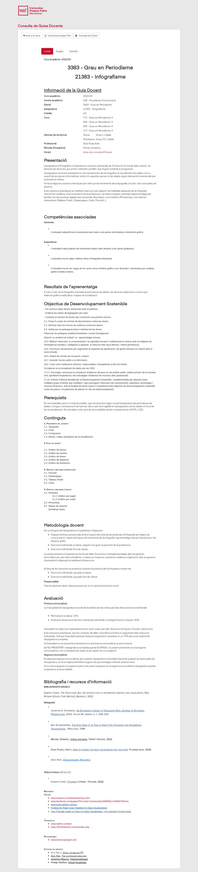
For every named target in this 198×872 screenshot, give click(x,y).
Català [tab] (47, 51)
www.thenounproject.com (64, 840)
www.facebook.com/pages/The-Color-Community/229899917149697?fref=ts (89, 801)
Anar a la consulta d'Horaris (97, 152)
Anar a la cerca (31, 35)
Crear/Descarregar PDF (58, 35)
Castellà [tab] (73, 51)
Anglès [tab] (59, 51)
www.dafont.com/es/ (61, 823)
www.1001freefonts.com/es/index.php (70, 827)
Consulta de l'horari (86, 35)
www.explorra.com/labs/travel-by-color (70, 798)
